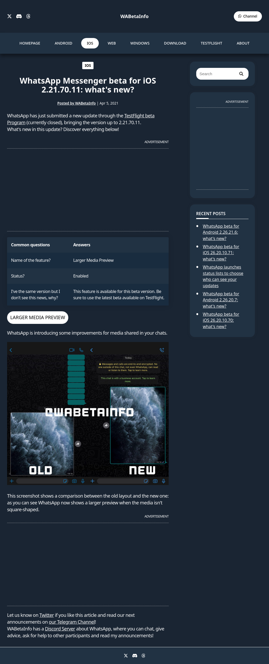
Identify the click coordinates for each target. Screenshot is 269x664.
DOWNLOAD (175, 43)
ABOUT (243, 43)
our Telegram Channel (72, 622)
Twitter (46, 615)
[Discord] (19, 16)
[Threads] (28, 16)
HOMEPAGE (29, 43)
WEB (112, 43)
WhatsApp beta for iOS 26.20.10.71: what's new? (221, 253)
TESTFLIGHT (211, 43)
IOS (90, 43)
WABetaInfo (134, 16)
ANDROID (63, 43)
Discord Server (60, 628)
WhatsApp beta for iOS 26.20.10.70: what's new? (221, 320)
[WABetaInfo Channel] (248, 16)
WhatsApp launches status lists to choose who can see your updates (223, 276)
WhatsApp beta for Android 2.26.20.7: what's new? (221, 300)
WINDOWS (139, 43)
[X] (9, 16)
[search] (241, 74)
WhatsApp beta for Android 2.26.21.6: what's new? (221, 232)
